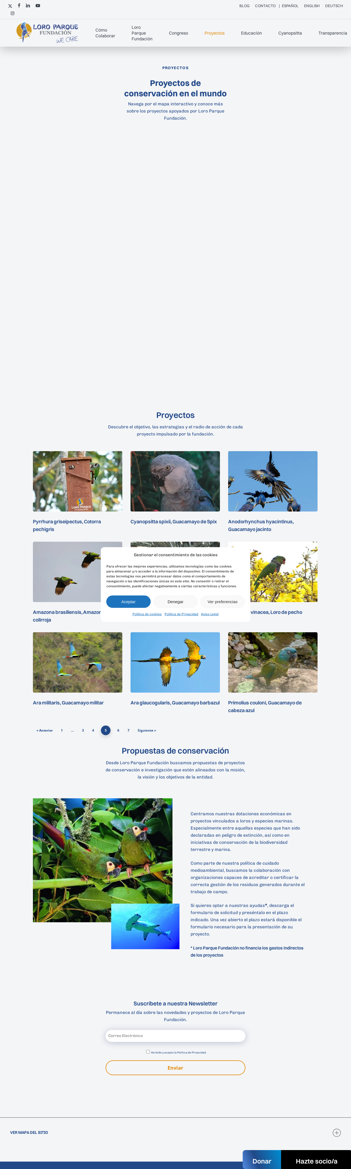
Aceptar (128, 601)
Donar (262, 1161)
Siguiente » (147, 730)
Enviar (175, 1067)
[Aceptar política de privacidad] (148, 1051)
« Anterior (44, 730)
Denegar (175, 601)
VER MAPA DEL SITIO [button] (175, 1133)
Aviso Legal (210, 614)
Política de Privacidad (181, 614)
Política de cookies (147, 614)
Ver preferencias (222, 601)
